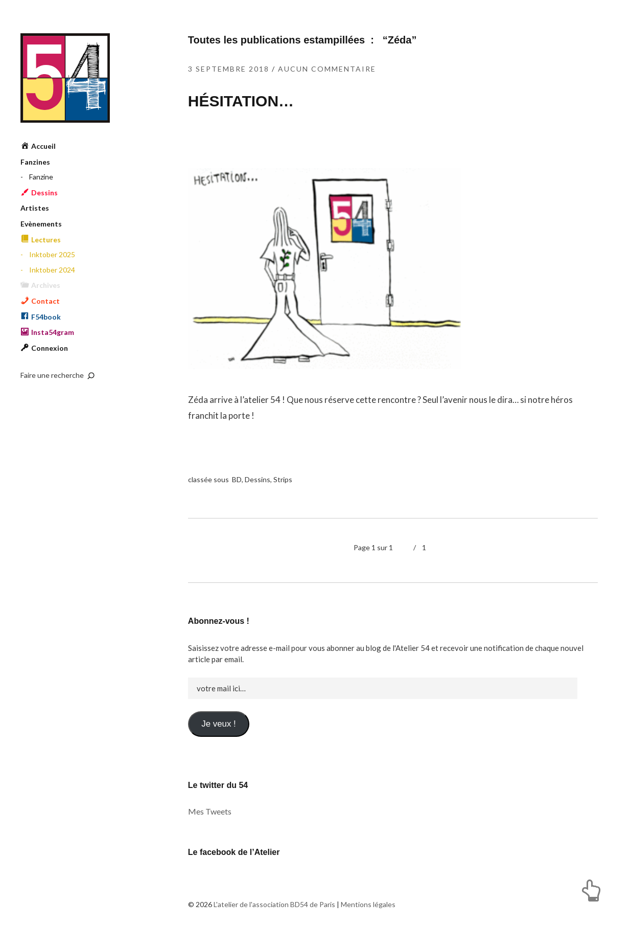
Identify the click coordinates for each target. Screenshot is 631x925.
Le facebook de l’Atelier (234, 852)
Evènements (41, 223)
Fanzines (35, 161)
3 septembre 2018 (228, 68)
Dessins (257, 479)
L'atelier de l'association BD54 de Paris (65, 78)
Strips (282, 479)
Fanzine (41, 176)
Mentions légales (368, 904)
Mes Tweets (209, 811)
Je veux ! (218, 724)
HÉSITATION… (241, 101)
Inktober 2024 (52, 269)
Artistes (34, 208)
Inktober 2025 (52, 254)
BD (237, 479)
